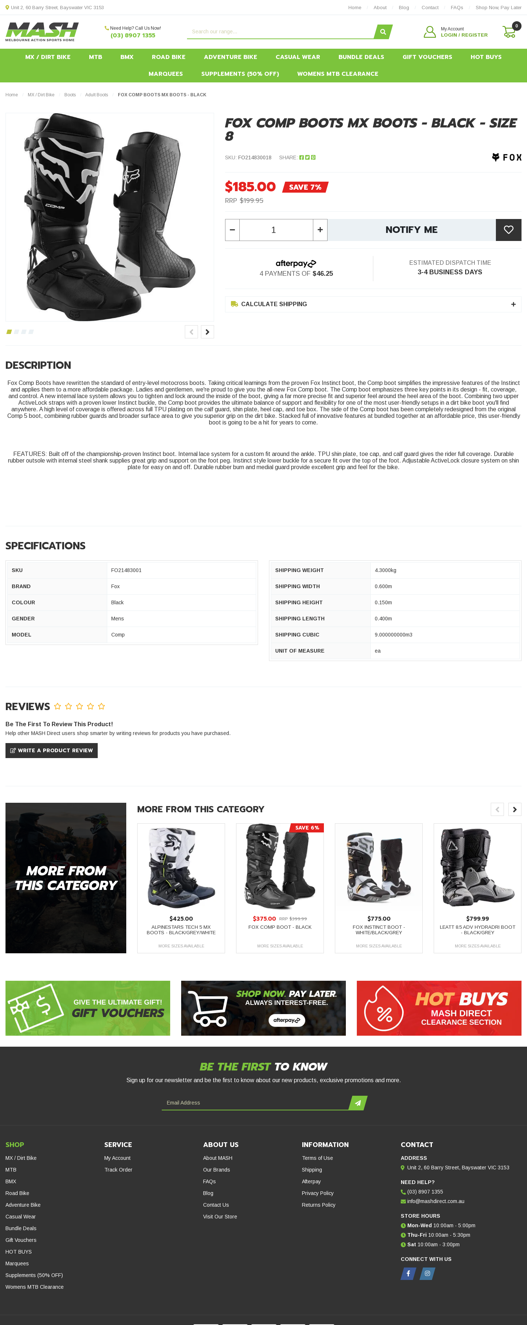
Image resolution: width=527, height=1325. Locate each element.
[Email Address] (256, 1103)
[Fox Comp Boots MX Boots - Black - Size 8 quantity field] (276, 230)
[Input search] (281, 32)
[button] (455, 32)
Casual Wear (298, 57)
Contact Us (216, 1205)
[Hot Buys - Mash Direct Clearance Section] (439, 1008)
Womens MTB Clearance (337, 74)
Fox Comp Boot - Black (279, 927)
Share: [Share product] (297, 157)
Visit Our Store (220, 1217)
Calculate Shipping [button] (269, 304)
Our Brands (216, 1170)
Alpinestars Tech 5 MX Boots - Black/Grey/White (181, 929)
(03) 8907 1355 (133, 35)
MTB (95, 57)
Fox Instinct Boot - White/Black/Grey (379, 929)
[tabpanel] (110, 217)
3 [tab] (23, 332)
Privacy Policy (318, 1193)
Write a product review (51, 750)
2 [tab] (16, 332)
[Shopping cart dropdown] (508, 32)
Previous (191, 331)
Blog (208, 1193)
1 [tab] (9, 332)
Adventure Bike (230, 57)
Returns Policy (319, 1205)
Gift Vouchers (427, 57)
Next (207, 331)
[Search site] (383, 32)
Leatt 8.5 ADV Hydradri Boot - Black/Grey (477, 929)
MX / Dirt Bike (48, 57)
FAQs (209, 1181)
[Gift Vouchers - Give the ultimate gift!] (87, 1008)
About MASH (217, 1158)
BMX (127, 57)
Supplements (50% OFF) (240, 74)
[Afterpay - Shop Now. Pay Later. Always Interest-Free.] (263, 1008)
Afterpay (311, 1181)
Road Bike (169, 57)
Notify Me (412, 230)
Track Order (118, 1170)
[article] (181, 888)
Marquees (166, 74)
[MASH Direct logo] (42, 31)
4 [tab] (31, 332)
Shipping (312, 1170)
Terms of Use (317, 1158)
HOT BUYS (486, 57)
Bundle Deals (361, 57)
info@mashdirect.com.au (435, 1201)
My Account (117, 1158)
